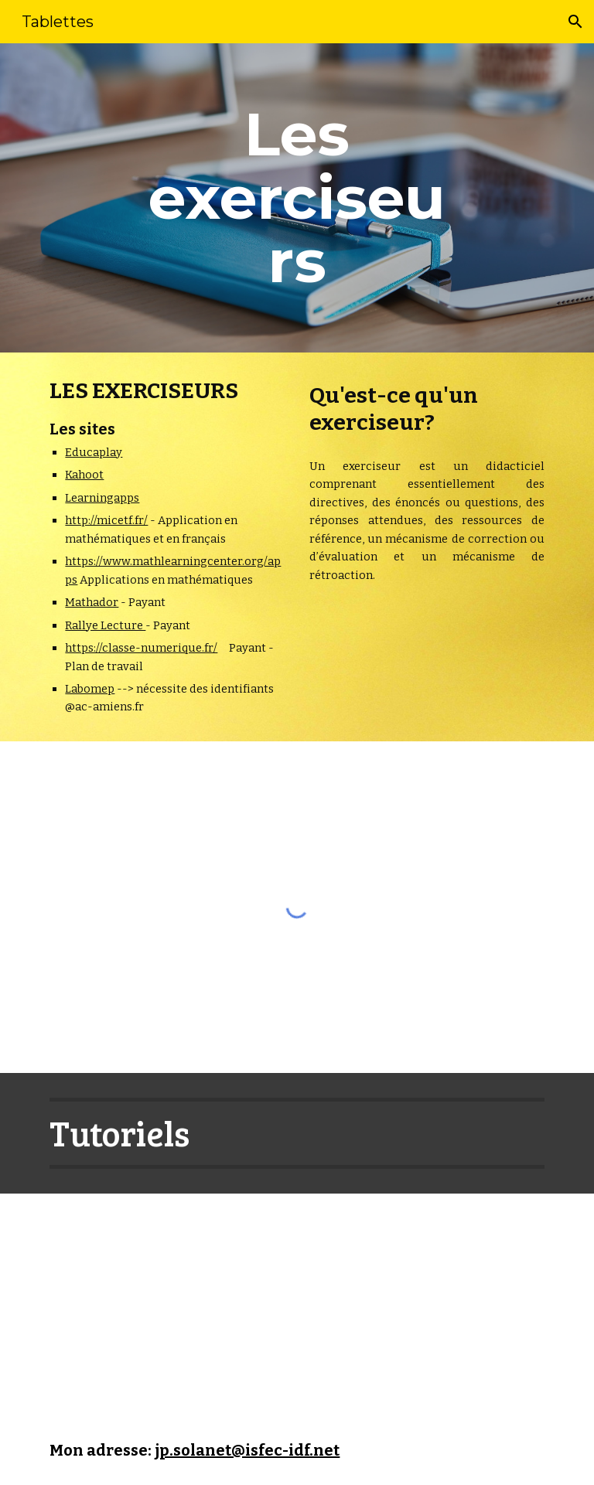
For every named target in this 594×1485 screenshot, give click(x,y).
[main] (296, 198)
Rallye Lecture (105, 625)
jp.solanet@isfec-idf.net (247, 1450)
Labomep (89, 689)
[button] (575, 21)
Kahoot (84, 475)
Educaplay (93, 452)
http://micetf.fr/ (106, 520)
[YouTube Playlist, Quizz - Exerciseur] (188, 1304)
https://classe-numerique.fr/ (141, 648)
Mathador (91, 602)
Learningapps (102, 498)
